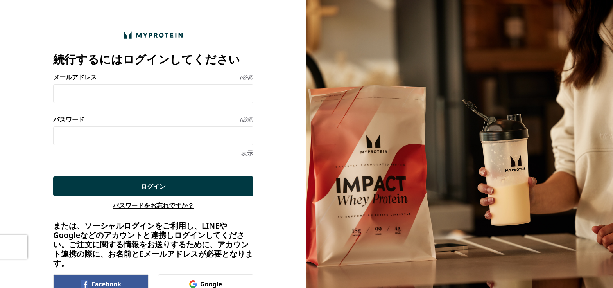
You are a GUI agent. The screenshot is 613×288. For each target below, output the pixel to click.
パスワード (153, 119)
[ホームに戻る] (153, 35)
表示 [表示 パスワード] (247, 153)
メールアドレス (153, 77)
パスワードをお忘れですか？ (153, 205)
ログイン (153, 186)
